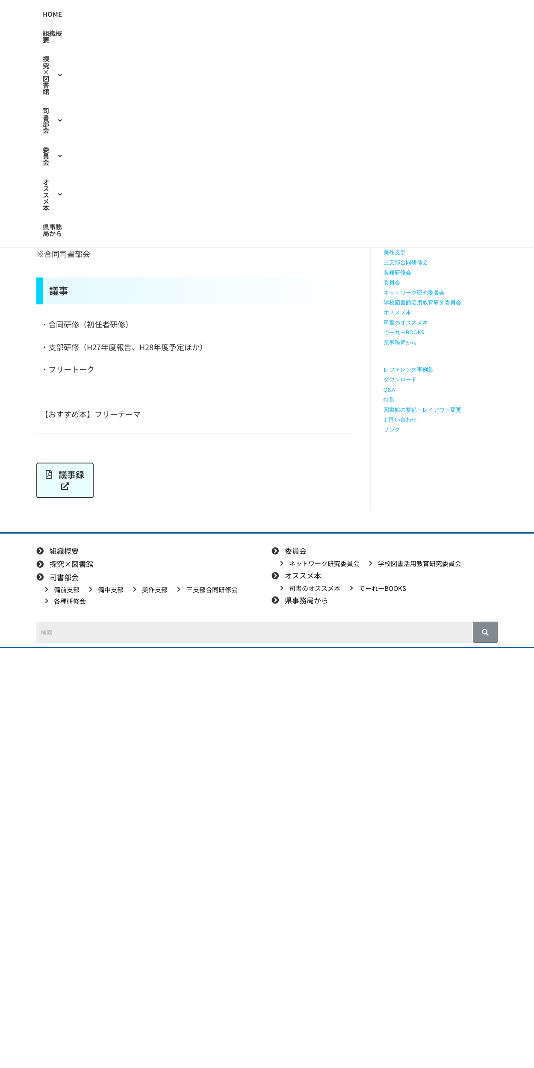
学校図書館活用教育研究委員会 (422, 302)
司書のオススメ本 (406, 322)
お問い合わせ (400, 419)
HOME (73, 13)
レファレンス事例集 (409, 369)
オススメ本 (140, 33)
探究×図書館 (157, 13)
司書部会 (210, 13)
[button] (157, 14)
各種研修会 (397, 272)
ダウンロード (400, 379)
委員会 (253, 13)
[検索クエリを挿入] (443, 121)
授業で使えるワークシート (417, 182)
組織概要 (108, 13)
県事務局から (192, 33)
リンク (392, 429)
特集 (389, 399)
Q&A (389, 389)
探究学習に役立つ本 (409, 212)
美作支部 (395, 252)
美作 (114, 153)
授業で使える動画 (406, 192)
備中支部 (395, 242)
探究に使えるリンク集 (411, 202)
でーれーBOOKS (404, 332)
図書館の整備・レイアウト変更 (422, 409)
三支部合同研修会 (406, 262)
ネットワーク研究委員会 (414, 292)
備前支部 (395, 232)
